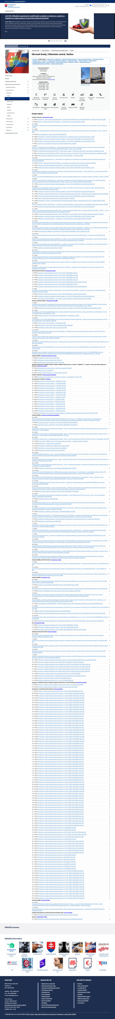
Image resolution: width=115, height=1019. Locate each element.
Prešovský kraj (9, 121)
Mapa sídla (38, 1014)
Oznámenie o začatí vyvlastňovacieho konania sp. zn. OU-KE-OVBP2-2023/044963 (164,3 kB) (61, 732)
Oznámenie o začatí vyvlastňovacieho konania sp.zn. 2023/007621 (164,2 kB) (57, 866)
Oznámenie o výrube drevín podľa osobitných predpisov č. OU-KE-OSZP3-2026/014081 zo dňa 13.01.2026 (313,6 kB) (66, 216)
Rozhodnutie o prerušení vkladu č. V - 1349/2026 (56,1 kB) (52, 390)
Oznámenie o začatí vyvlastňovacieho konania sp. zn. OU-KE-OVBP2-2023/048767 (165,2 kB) (61, 761)
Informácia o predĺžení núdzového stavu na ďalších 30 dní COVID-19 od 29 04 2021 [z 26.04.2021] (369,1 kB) (64, 664)
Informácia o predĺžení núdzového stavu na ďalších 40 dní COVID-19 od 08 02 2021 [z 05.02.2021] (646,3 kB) (63, 671)
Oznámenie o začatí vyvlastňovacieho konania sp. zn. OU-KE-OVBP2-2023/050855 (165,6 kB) (61, 741)
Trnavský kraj (9, 127)
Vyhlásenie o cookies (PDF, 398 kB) (66, 1014)
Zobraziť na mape (93, 76)
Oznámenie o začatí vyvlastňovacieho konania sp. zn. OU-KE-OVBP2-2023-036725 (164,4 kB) (61, 809)
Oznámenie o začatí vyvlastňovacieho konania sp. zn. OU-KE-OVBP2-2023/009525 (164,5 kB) (61, 852)
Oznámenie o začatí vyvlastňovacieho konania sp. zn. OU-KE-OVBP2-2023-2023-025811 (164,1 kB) (62, 834)
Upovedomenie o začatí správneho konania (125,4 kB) (50, 362)
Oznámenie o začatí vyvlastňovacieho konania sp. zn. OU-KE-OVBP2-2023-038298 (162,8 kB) (61, 807)
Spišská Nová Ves (11, 113)
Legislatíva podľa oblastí (10, 81)
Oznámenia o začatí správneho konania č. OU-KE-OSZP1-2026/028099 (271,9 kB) (58, 275)
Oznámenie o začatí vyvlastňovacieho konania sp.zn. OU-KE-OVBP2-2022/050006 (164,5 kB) (61, 873)
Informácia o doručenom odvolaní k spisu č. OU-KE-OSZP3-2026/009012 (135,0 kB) (57, 625)
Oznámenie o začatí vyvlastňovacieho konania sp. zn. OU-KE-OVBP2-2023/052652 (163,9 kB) (61, 736)
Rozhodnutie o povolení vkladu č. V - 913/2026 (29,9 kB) (51, 404)
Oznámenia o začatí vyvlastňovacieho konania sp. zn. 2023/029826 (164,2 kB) (57, 827)
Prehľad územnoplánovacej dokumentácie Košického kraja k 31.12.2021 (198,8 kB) (57, 914)
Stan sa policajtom (83, 986)
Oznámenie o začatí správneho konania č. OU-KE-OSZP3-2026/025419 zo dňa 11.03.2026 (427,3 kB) (62, 282)
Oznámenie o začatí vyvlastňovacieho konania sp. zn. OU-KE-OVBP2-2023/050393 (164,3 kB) (61, 775)
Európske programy (47, 990)
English (87, 4)
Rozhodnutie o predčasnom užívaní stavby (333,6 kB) (51, 450)
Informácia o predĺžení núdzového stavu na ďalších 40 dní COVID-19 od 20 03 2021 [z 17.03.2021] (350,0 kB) (64, 666)
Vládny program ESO (83, 998)
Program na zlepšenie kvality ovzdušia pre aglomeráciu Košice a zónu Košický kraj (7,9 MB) (60, 684)
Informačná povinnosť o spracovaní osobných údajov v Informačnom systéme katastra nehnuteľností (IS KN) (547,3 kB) (68, 413)
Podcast (80, 984)
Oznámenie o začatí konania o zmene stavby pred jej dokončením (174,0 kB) (57, 468)
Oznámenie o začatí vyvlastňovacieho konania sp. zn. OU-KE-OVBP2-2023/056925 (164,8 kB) (61, 711)
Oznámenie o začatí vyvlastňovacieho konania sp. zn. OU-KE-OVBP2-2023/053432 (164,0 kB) (61, 714)
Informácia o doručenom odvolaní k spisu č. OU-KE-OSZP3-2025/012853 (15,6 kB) (58, 627)
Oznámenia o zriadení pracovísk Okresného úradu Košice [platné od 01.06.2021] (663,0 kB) (60, 919)
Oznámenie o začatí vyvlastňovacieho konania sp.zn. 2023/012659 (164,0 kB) (57, 855)
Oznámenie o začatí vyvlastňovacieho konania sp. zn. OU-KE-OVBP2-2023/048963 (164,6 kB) (61, 766)
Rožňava (9, 107)
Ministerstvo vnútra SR (48, 984)
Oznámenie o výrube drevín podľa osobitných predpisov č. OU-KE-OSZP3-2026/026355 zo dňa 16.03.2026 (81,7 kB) (66, 139)
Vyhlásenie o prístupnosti (49, 1014)
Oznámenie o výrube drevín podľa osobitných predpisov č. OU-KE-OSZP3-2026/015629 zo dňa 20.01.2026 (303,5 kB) (66, 196)
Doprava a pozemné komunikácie (57, 60)
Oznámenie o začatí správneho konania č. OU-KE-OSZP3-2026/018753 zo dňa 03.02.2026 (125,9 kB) (61, 294)
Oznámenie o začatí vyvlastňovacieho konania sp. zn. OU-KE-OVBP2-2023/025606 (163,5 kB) (61, 825)
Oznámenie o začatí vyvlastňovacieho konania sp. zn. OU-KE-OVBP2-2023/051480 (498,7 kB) (61, 739)
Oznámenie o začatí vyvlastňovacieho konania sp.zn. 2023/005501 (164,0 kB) (57, 861)
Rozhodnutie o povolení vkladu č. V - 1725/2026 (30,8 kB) (52, 383)
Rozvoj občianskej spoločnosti (50, 1005)
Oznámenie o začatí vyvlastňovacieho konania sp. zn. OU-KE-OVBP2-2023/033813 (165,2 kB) (61, 820)
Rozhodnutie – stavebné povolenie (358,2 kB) (49, 443)
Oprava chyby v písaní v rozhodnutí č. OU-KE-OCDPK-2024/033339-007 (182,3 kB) (58, 491)
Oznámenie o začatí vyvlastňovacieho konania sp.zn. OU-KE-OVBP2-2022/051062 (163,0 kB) (61, 880)
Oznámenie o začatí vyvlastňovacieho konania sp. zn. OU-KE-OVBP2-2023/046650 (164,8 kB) (61, 757)
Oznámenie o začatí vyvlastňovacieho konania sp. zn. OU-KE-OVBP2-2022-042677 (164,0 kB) (61, 889)
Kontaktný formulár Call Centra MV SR (15, 1005)
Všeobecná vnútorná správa (69, 59)
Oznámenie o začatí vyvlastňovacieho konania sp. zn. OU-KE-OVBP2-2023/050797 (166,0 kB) (61, 748)
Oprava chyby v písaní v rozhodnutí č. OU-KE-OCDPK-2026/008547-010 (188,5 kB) (57, 424)
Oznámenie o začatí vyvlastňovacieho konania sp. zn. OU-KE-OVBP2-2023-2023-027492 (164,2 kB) (61, 832)
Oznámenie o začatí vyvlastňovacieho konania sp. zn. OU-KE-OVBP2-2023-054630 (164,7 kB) (61, 727)
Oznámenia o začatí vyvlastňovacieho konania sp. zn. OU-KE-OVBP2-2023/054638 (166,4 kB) (61, 702)
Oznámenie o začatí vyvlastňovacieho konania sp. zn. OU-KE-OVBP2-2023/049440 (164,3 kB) (61, 754)
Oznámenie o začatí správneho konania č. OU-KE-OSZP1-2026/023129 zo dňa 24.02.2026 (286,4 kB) (62, 286)
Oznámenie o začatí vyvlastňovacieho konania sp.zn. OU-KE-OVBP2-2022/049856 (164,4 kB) (61, 882)
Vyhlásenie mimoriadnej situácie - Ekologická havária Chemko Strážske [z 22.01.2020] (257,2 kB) (62, 675)
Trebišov (9, 115)
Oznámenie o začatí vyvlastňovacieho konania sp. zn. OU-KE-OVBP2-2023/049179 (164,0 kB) (61, 768)
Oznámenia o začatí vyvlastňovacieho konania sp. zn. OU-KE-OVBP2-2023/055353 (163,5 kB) (61, 695)
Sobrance (9, 110)
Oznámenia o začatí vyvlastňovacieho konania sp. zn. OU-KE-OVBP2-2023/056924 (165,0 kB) (61, 700)
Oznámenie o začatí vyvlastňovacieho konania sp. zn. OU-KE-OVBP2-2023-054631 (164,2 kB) (61, 725)
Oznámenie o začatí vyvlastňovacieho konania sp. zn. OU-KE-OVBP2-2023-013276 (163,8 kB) (61, 848)
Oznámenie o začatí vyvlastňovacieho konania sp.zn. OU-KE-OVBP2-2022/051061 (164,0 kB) (61, 875)
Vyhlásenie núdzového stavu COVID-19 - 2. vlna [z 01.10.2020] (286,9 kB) (55, 680)
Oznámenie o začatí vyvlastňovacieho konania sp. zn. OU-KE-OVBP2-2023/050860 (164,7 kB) (61, 743)
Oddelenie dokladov (84, 62)
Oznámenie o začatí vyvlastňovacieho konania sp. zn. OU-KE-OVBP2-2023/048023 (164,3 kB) (61, 773)
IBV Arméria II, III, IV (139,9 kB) (45, 370)
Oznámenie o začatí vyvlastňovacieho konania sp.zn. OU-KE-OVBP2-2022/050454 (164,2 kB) (61, 877)
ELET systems (30, 1014)
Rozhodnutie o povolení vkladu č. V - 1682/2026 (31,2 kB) (52, 392)
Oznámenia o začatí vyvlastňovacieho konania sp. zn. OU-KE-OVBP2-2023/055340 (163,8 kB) (61, 698)
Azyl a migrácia (46, 994)
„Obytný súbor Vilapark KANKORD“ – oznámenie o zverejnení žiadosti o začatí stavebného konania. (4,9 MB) (64, 298)
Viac (6, 31)
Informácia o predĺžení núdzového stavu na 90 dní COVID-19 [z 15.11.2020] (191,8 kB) (59, 673)
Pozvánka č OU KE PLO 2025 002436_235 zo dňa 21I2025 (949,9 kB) (54, 611)
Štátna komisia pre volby (49, 986)
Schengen (44, 1003)
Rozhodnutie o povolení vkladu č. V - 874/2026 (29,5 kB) (51, 399)
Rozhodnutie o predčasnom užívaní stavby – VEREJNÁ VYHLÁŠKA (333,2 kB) (56, 511)
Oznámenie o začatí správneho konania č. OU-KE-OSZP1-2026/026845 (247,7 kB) (58, 277)
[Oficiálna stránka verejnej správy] (20, 1)
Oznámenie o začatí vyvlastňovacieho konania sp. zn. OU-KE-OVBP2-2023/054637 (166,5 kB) (61, 709)
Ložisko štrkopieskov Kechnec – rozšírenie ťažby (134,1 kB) (52, 372)
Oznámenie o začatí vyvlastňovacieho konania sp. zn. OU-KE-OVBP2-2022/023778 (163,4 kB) (61, 898)
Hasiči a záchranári (47, 998)
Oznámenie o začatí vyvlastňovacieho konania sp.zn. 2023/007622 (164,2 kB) (57, 864)
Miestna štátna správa (84, 996)
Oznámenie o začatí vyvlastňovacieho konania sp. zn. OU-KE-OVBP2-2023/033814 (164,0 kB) (61, 791)
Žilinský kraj (8, 130)
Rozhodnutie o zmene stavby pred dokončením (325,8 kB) (52, 448)
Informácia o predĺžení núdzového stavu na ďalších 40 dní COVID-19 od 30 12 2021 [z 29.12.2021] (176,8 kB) (63, 669)
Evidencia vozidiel (73, 62)
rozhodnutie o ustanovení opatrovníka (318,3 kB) (49, 360)
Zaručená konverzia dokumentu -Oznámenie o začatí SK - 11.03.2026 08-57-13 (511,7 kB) (60, 377)
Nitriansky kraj (9, 118)
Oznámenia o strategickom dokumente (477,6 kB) (49, 247)
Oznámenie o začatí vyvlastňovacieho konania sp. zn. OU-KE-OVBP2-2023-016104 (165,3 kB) (61, 843)
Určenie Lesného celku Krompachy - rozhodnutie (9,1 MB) (51, 323)
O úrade (34, 59)
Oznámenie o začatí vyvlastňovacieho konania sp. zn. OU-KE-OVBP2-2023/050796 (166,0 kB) (61, 750)
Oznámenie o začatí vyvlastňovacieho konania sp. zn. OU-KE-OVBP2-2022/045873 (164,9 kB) (61, 886)
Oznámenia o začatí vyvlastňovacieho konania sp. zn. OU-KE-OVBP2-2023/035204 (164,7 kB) (61, 816)
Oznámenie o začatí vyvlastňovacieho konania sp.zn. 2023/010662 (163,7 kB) (56, 857)
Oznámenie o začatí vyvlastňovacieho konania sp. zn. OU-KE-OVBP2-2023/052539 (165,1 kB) (61, 716)
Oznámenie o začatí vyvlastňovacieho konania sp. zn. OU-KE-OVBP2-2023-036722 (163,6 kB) (61, 805)
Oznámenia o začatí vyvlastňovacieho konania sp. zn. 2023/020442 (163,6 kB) (57, 839)
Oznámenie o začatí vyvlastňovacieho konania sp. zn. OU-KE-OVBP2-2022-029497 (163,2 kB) (61, 891)
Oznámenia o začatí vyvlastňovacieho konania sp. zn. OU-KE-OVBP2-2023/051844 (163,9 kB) (61, 693)
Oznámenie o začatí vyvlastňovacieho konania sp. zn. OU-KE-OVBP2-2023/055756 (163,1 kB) (61, 718)
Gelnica (8, 95)
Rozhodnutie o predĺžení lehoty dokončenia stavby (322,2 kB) (53, 445)
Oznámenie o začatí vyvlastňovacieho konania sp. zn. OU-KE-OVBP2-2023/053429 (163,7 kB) (60, 691)
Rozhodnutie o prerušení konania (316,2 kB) (48, 358)
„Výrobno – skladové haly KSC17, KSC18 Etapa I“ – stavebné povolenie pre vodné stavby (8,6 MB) (61, 121)
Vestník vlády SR (82, 990)
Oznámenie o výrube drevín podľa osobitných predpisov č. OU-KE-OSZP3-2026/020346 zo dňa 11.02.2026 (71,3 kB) (66, 167)
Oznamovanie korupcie (57, 63)
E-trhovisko (81, 1003)
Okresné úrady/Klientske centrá (51, 988)
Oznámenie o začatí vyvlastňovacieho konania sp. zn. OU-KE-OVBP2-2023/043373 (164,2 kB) (61, 798)
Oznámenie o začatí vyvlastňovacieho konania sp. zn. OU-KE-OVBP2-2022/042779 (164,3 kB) (61, 893)
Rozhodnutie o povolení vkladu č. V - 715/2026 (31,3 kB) (51, 406)
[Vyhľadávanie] (99, 5)
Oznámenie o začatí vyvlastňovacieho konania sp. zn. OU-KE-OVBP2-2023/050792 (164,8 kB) (61, 729)
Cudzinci (80, 994)
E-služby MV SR (82, 988)
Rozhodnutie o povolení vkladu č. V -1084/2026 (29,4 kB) (51, 401)
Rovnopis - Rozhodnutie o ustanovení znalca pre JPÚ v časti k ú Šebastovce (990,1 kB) (59, 590)
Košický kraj (8, 93)
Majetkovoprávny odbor (38, 62)
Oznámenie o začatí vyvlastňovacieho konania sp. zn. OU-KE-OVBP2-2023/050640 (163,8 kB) (61, 777)
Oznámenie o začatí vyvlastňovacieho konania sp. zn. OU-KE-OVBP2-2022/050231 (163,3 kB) (61, 884)
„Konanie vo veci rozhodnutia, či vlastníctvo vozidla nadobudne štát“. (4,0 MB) (56, 143)
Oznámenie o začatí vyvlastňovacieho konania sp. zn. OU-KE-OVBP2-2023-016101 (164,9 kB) (61, 845)
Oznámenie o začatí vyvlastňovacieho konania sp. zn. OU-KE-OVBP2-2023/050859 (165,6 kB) (61, 752)
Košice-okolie (10, 101)
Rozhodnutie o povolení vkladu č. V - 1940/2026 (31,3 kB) (52, 381)
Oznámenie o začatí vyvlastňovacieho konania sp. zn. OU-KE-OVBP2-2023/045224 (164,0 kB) (61, 784)
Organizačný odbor (72, 60)
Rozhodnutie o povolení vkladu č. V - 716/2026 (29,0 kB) (51, 408)
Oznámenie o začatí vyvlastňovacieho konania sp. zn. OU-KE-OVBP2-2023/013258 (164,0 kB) (61, 823)
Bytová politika (51, 62)
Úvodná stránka (8, 75)
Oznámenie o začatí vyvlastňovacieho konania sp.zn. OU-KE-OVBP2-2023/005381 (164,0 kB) (60, 871)
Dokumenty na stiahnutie (54, 59)
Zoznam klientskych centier (11, 133)
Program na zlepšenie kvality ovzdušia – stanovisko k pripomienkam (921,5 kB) (57, 687)
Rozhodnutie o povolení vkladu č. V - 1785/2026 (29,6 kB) (52, 388)
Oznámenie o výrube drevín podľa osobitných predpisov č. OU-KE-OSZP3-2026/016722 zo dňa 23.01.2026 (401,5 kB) (66, 191)
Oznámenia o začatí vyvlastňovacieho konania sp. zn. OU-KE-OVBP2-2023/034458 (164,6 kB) (61, 814)
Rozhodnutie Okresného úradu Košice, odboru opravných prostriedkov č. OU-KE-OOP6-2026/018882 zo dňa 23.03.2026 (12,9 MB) (69, 308)
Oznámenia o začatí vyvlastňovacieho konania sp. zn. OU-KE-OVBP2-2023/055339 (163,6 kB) (61, 704)
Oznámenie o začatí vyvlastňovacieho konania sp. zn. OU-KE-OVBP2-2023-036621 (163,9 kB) (61, 802)
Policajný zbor (46, 992)
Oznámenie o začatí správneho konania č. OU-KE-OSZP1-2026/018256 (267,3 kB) (58, 279)
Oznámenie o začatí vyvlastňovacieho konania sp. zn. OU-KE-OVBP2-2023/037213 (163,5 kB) (61, 770)
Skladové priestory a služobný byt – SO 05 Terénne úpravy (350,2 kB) (55, 368)
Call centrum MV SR (83, 1001)
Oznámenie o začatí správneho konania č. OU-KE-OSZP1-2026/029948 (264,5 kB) (57, 273)
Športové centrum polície (49, 1007)
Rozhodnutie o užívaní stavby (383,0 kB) (48, 498)
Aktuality (7, 78)
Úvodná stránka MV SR (11, 46)
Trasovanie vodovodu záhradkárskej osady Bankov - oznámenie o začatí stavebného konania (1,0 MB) (63, 165)
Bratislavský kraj (9, 90)
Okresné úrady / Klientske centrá (12, 84)
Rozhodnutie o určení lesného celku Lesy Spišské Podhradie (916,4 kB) (55, 325)
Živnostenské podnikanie (85, 59)
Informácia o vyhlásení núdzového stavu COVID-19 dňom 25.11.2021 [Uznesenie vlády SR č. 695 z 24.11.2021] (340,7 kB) (67, 660)
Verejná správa (46, 996)
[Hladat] (108, 5)
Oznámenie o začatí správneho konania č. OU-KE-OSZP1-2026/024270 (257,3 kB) (57, 284)
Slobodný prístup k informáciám (41, 63)
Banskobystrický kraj (10, 87)
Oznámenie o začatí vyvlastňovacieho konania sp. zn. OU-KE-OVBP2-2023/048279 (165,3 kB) (61, 789)
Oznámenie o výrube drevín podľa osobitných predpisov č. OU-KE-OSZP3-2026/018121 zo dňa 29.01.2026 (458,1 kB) (66, 184)
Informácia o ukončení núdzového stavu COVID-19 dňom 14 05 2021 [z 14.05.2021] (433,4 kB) (60, 662)
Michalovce (9, 104)
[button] (10, 10)
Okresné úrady (22, 46)
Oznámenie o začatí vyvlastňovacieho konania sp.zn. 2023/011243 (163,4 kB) (56, 859)
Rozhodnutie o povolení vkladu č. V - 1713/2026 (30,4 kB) (52, 385)
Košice (8, 98)
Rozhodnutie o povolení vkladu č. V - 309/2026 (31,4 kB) (51, 397)
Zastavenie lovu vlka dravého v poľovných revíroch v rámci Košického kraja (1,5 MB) (57, 584)
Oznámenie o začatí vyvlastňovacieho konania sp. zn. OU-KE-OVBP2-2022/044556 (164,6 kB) (61, 896)
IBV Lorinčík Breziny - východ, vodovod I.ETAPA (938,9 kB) (52, 134)
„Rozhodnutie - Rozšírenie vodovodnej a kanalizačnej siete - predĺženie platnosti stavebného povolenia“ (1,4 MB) (66, 136)
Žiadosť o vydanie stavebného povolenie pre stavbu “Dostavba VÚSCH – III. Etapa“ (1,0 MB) (60, 155)
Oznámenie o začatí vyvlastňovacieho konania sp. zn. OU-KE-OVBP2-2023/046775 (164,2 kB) (61, 793)
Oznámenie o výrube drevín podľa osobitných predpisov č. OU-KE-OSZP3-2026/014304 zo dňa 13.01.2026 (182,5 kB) (66, 206)
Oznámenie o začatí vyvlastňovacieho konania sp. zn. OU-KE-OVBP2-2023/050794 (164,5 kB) (61, 780)
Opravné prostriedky (61, 62)
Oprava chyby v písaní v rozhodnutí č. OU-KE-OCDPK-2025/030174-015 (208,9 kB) (57, 422)
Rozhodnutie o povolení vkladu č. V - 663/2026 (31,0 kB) (51, 410)
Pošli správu (51, 79)
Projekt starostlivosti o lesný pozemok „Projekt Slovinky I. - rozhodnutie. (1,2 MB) (58, 315)
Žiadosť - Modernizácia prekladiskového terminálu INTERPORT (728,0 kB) (56, 198)
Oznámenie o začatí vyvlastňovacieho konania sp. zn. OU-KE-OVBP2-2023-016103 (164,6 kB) (61, 841)
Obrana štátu (92, 60)
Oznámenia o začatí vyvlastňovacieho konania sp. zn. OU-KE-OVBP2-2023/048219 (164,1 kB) (61, 782)
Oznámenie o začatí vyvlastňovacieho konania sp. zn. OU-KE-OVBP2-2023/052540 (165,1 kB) (61, 720)
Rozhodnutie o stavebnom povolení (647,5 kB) (49, 521)
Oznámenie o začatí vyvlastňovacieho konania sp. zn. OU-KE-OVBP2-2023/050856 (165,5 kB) (61, 745)
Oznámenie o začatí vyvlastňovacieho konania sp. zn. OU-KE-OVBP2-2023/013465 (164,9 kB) (61, 850)
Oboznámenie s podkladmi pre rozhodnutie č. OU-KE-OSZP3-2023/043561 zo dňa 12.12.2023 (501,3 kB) (63, 231)
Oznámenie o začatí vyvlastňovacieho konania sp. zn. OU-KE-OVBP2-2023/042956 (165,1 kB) (61, 734)
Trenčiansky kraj (9, 124)
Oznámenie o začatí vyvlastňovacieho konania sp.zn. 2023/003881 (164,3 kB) (57, 868)
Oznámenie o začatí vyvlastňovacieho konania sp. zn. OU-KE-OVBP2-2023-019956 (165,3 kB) (61, 836)
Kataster (44, 60)
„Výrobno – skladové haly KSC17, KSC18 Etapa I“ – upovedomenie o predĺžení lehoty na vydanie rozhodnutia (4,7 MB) (67, 163)
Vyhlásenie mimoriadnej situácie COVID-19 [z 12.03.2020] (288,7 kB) (54, 678)
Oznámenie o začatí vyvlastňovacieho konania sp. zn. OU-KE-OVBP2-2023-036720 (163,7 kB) (61, 800)
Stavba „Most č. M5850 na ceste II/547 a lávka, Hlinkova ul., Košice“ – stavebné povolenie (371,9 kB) (63, 441)
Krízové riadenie (83, 60)
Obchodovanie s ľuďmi (84, 992)
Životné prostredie (98, 59)
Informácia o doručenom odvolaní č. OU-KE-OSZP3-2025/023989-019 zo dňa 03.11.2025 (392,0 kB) (62, 629)
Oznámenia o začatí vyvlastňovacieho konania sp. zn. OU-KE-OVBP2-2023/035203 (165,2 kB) (61, 818)
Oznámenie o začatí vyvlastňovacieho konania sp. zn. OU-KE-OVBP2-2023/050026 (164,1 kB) (61, 759)
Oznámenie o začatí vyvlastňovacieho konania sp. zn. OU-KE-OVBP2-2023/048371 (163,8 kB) (61, 786)
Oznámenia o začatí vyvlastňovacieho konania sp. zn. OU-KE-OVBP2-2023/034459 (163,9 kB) (61, 811)
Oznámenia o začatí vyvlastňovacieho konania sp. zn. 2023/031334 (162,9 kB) (57, 830)
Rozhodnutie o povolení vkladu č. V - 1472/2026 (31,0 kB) (52, 395)
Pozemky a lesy (36, 60)
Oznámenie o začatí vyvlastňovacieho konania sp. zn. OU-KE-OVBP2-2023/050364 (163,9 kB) (61, 764)
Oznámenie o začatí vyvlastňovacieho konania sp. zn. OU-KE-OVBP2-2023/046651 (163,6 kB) (61, 795)
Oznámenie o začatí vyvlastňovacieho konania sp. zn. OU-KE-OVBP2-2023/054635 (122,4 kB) (61, 707)
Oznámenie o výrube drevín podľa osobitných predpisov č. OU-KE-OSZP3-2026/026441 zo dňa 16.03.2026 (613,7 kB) (66, 141)
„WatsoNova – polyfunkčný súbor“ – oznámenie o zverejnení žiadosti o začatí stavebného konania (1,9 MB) (64, 218)
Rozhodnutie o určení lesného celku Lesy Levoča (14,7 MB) (52, 327)
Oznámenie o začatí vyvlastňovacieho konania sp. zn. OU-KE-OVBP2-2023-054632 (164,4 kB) (61, 723)
